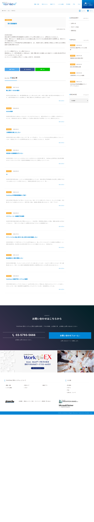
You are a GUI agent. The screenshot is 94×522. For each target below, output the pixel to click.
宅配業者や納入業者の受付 (76, 58)
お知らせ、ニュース (71, 392)
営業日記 (8, 20)
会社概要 (20, 401)
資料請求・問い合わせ (46, 401)
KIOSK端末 (9, 111)
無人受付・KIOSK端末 (12, 90)
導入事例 (68, 4)
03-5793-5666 (25, 335)
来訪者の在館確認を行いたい (14, 153)
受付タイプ (26, 385)
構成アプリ (52, 4)
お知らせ (73, 23)
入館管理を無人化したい (13, 132)
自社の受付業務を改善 (75, 66)
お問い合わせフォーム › (70, 336)
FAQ (74, 4)
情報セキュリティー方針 (28, 401)
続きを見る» (61, 100)
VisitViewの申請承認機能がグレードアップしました (78, 85)
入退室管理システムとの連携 (77, 75)
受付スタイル (45, 4)
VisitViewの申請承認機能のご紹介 (16, 195)
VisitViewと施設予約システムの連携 (16, 279)
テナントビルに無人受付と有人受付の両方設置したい (21, 237)
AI (6, 174)
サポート (90, 10)
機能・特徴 (36, 4)
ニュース (82, 10)
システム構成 (61, 4)
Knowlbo (87, 413)
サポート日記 (75, 27)
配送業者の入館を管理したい (14, 258)
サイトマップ (37, 401)
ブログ (79, 4)
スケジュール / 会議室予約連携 (15, 216)
